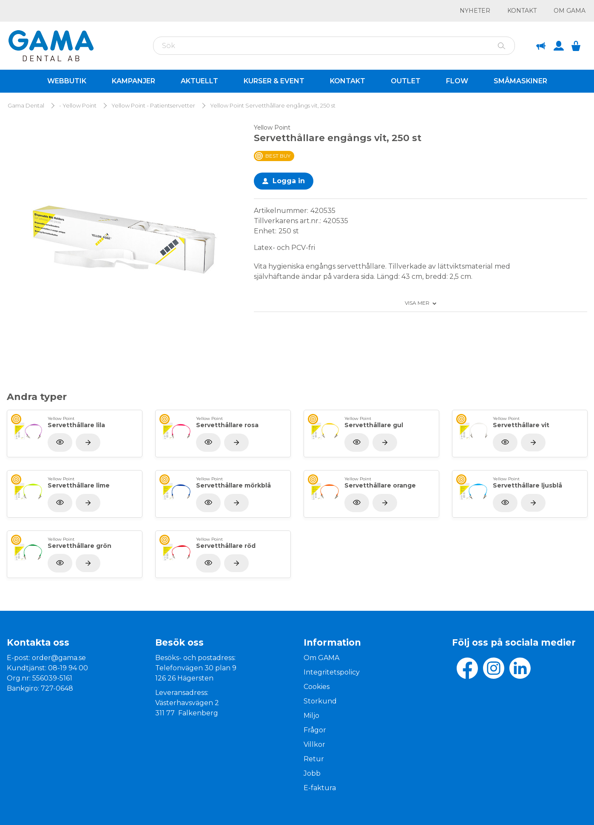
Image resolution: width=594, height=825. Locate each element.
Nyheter (475, 10)
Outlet (406, 81)
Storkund (320, 701)
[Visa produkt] (88, 442)
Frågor (315, 730)
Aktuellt (199, 81)
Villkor (314, 744)
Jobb (312, 773)
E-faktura (320, 788)
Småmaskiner (520, 81)
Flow (457, 81)
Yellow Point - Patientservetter (153, 105)
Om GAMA (569, 10)
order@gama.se (59, 658)
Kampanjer (133, 81)
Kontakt (522, 10)
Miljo (311, 716)
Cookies (317, 687)
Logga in (289, 181)
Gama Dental (26, 105)
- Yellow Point (78, 105)
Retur (314, 759)
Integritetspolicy (332, 672)
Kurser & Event (274, 81)
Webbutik (66, 81)
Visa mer (417, 303)
